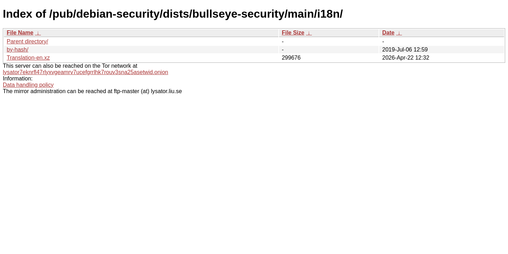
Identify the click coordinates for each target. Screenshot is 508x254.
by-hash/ (17, 50)
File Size (293, 33)
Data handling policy (28, 85)
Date (388, 33)
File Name (20, 33)
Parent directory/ (27, 41)
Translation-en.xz (28, 58)
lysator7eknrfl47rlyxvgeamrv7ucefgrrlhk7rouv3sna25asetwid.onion (85, 72)
